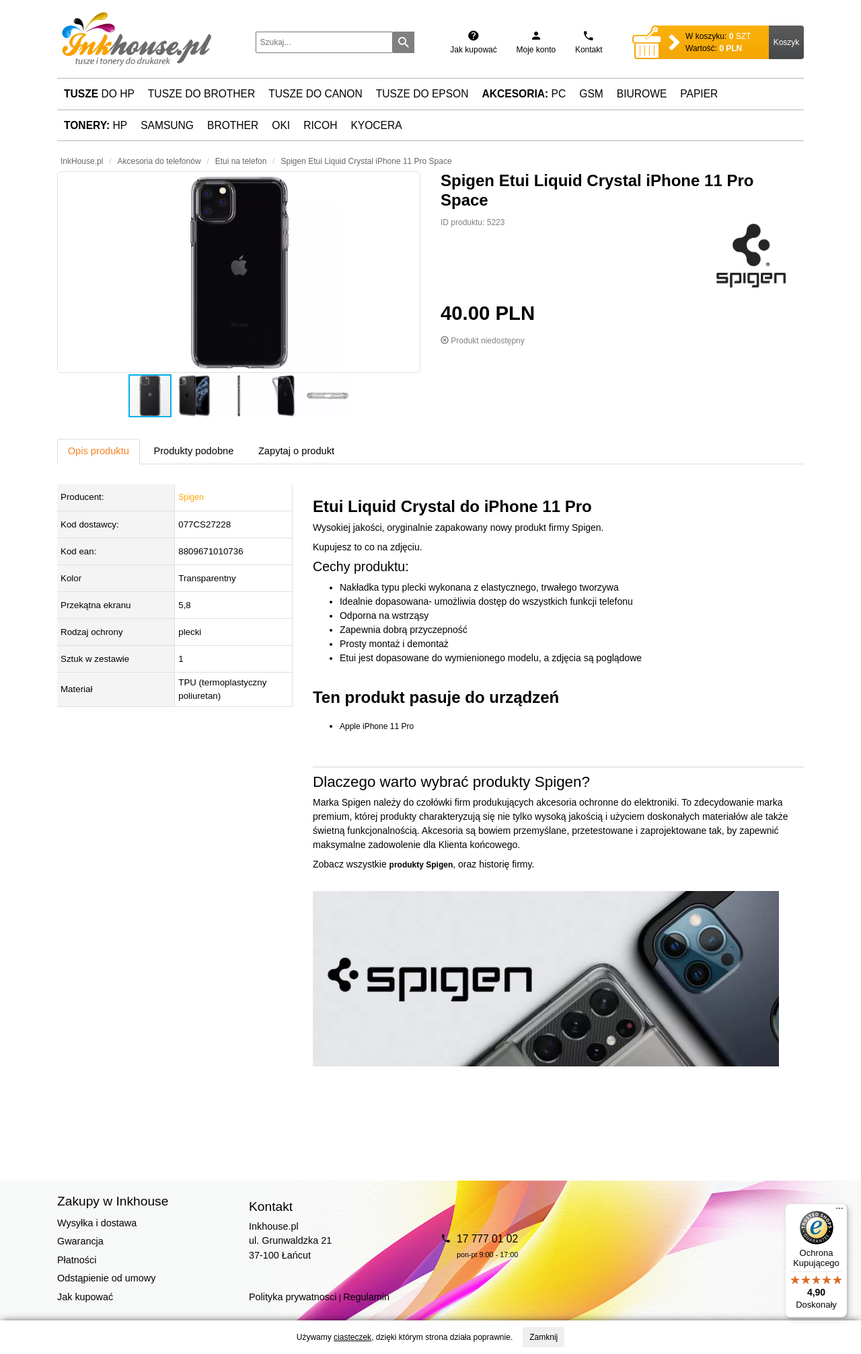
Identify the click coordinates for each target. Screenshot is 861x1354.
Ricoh (320, 125)
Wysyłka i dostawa (97, 1223)
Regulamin (366, 1297)
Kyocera (376, 125)
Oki (281, 125)
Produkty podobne (193, 451)
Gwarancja (80, 1241)
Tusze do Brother (201, 93)
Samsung (167, 125)
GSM (591, 93)
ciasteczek (352, 1337)
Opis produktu (98, 451)
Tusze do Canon (315, 93)
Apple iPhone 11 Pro (377, 726)
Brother (232, 125)
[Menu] (839, 1211)
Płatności (76, 1260)
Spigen (190, 497)
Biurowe (642, 93)
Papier (699, 93)
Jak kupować (85, 1297)
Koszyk (787, 42)
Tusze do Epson (422, 93)
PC (524, 93)
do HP (99, 93)
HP (95, 125)
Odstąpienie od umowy (106, 1278)
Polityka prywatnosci (292, 1297)
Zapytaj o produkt (296, 451)
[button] (239, 272)
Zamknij (543, 1337)
